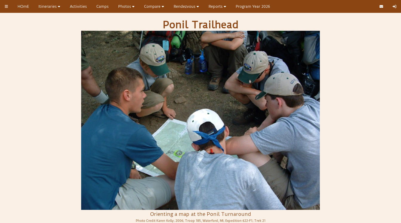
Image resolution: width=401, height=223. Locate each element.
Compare (154, 6)
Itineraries (49, 6)
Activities (78, 6)
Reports (217, 6)
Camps (102, 6)
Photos (126, 6)
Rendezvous (186, 6)
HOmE (23, 6)
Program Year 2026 (253, 6)
